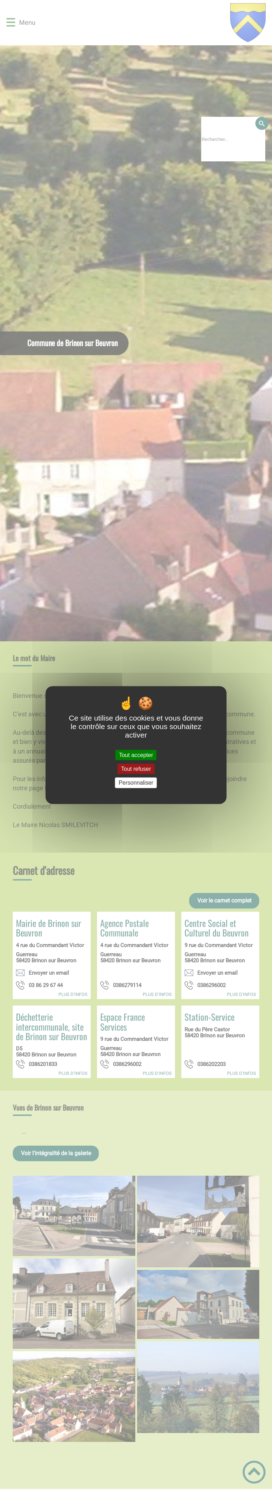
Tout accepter (136, 755)
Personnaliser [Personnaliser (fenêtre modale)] (136, 783)
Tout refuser (136, 769)
